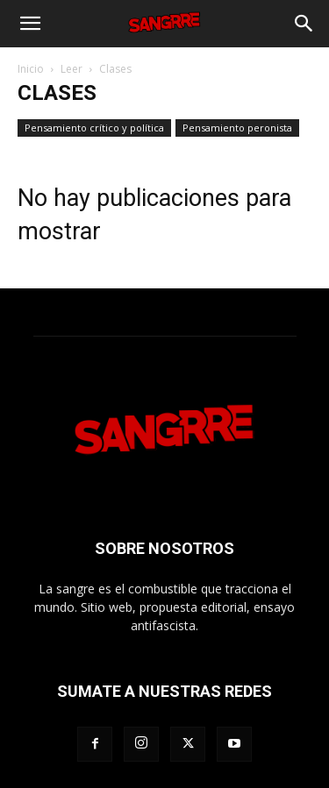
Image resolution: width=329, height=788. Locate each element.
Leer (71, 68)
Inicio (31, 68)
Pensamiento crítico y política (94, 127)
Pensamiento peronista (237, 127)
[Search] (304, 23)
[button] (30, 23)
